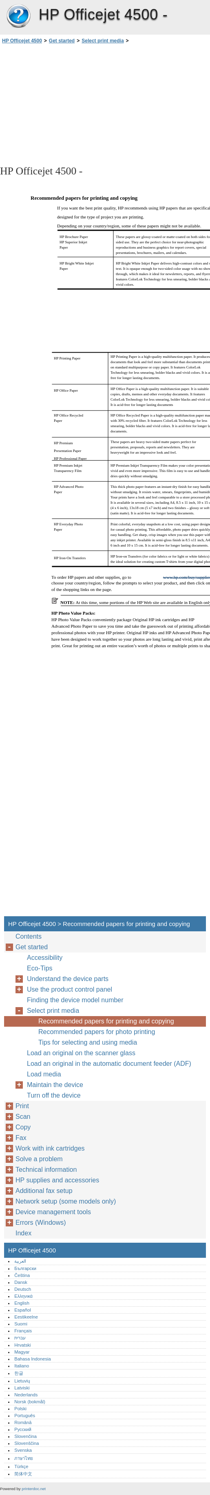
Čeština (22, 1275)
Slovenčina (25, 1436)
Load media (44, 1074)
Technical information (46, 1169)
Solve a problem (39, 1158)
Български (25, 1268)
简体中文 (23, 1473)
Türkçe (21, 1466)
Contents (28, 936)
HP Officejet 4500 (18, 16)
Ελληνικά (23, 1296)
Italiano (21, 1365)
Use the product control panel (69, 989)
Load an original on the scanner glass (81, 1053)
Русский (22, 1429)
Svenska (23, 1450)
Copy (23, 1127)
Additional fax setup (44, 1190)
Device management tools (53, 1211)
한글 (18, 1373)
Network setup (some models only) (65, 1201)
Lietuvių (22, 1380)
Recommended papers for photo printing (96, 1031)
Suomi (20, 1323)
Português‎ (24, 1415)
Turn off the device (54, 1095)
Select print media (103, 41)
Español (22, 1310)
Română (22, 1422)
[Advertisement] (72, 104)
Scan (22, 1116)
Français (23, 1330)
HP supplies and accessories (57, 1180)
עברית (20, 1337)
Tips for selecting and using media (87, 1042)
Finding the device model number (75, 1000)
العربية (20, 1261)
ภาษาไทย (23, 1458)
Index (23, 1233)
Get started (62, 41)
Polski (20, 1408)
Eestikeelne (26, 1316)
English (21, 1303)
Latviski (21, 1387)
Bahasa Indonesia (32, 1358)
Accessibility (44, 957)
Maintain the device (55, 1084)
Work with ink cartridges (50, 1148)
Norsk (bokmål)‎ (29, 1401)
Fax (21, 1137)
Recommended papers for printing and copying (106, 1021)
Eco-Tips (40, 968)
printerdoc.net (34, 1488)
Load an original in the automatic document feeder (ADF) (109, 1063)
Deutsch (22, 1289)
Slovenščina (26, 1443)
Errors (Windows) (40, 1222)
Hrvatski (22, 1345)
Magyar (21, 1351)
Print (22, 1106)
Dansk (20, 1282)
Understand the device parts (67, 978)
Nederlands (26, 1394)
